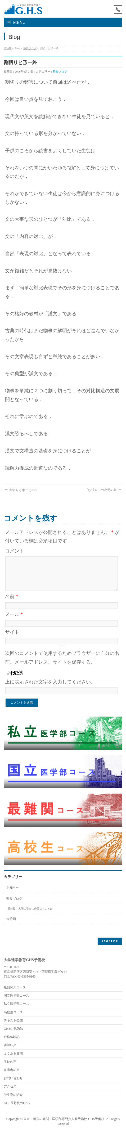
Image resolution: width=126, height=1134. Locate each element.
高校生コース (13, 1012)
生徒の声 (10, 1062)
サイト (12, 632)
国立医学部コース (16, 995)
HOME (7, 48)
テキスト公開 (13, 1020)
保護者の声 (12, 1070)
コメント (14, 551)
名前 (11, 596)
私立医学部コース (16, 1004)
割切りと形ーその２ (21, 490)
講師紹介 (10, 1045)
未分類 (11, 919)
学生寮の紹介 (13, 1095)
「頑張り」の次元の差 (103, 490)
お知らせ (12, 887)
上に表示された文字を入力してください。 (50, 682)
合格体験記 (12, 1037)
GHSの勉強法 (13, 1028)
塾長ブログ (30, 48)
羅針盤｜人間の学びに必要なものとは (30, 908)
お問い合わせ (13, 1078)
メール (14, 614)
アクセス (10, 1086)
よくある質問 (13, 1053)
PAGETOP (109, 941)
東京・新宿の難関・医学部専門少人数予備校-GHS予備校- (64, 1119)
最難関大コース (15, 987)
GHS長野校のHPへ (17, 1103)
